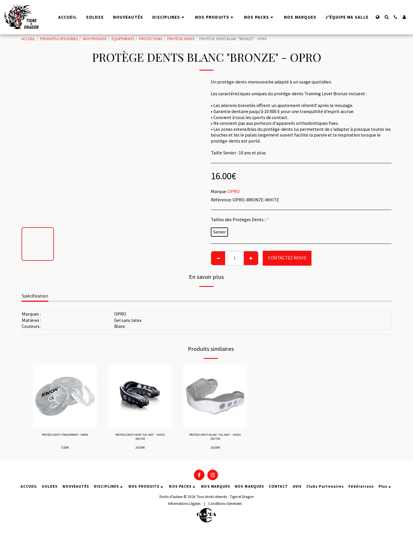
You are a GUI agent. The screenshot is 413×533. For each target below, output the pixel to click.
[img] (65, 396)
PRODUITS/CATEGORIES (59, 38)
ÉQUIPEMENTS (123, 38)
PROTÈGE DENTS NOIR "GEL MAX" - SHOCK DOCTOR (140, 438)
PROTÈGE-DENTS (180, 38)
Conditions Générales (225, 505)
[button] (386, 17)
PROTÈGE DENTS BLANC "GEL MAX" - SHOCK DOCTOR (215, 438)
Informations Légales (184, 505)
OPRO (234, 191)
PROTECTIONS (150, 38)
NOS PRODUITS (94, 38)
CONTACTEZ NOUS (287, 258)
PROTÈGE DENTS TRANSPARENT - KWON (65, 438)
